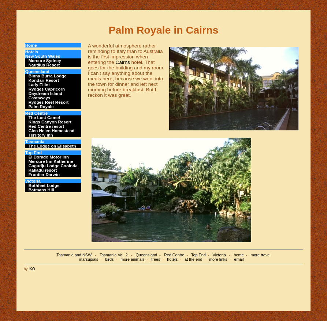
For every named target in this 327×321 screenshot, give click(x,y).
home (239, 255)
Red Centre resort (46, 126)
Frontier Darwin (44, 174)
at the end (193, 259)
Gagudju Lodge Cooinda (53, 166)
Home (31, 45)
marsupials (89, 259)
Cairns (122, 62)
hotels (172, 259)
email (239, 259)
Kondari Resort (44, 80)
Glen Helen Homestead (52, 131)
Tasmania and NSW (74, 255)
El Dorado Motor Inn (49, 157)
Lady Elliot (39, 85)
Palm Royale (41, 106)
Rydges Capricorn (47, 89)
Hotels (31, 52)
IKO (32, 269)
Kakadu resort (43, 170)
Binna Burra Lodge (48, 76)
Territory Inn (41, 135)
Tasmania (34, 142)
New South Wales (42, 56)
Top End (33, 152)
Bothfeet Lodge (44, 185)
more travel (260, 255)
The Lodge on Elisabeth (52, 146)
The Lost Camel (44, 117)
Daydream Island (45, 93)
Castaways (40, 98)
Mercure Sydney (45, 60)
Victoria (33, 181)
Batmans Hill (41, 190)
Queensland (37, 71)
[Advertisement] (170, 287)
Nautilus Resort (44, 65)
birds (109, 259)
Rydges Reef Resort (49, 102)
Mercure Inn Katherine (51, 161)
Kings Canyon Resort (50, 122)
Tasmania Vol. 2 (114, 255)
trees (155, 259)
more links (218, 259)
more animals (132, 259)
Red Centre (36, 113)
